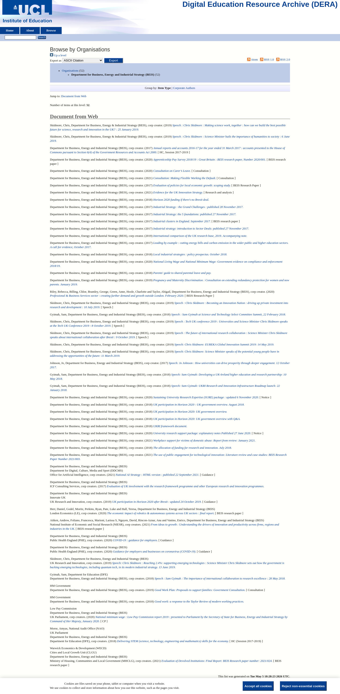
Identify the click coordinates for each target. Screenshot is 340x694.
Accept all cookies (258, 686)
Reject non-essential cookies (303, 686)
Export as (55, 60)
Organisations (70, 70)
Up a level (58, 55)
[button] (113, 60)
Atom (252, 59)
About (30, 30)
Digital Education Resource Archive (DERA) (260, 5)
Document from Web (73, 96)
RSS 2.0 (282, 59)
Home (10, 30)
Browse (51, 30)
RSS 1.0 (266, 59)
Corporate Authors (184, 88)
